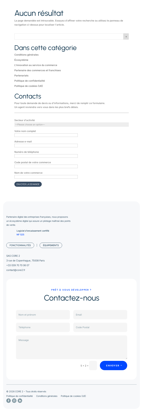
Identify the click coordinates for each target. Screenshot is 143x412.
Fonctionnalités (20, 245)
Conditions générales (26, 54)
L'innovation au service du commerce (35, 65)
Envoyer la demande (28, 184)
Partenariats (21, 75)
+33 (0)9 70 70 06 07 (17, 265)
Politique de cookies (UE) (28, 85)
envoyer (112, 365)
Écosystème (21, 59)
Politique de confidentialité (29, 80)
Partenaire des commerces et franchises (37, 70)
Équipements (51, 245)
